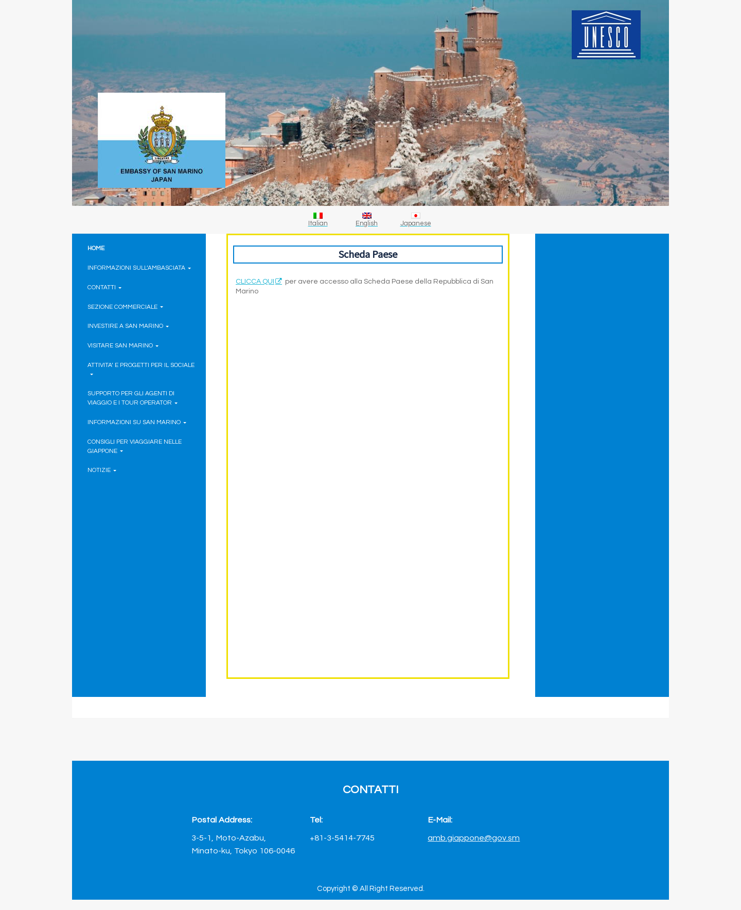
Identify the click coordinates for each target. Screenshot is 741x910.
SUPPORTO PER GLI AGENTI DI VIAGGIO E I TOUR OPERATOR (132, 398)
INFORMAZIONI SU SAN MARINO (136, 422)
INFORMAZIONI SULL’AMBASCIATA (139, 268)
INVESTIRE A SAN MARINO (128, 326)
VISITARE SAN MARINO (122, 345)
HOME (95, 248)
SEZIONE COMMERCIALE (125, 307)
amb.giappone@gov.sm (474, 837)
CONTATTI (104, 287)
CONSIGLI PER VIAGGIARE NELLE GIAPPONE (134, 446)
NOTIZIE (101, 470)
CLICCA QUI (255, 281)
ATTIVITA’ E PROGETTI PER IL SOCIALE (141, 369)
